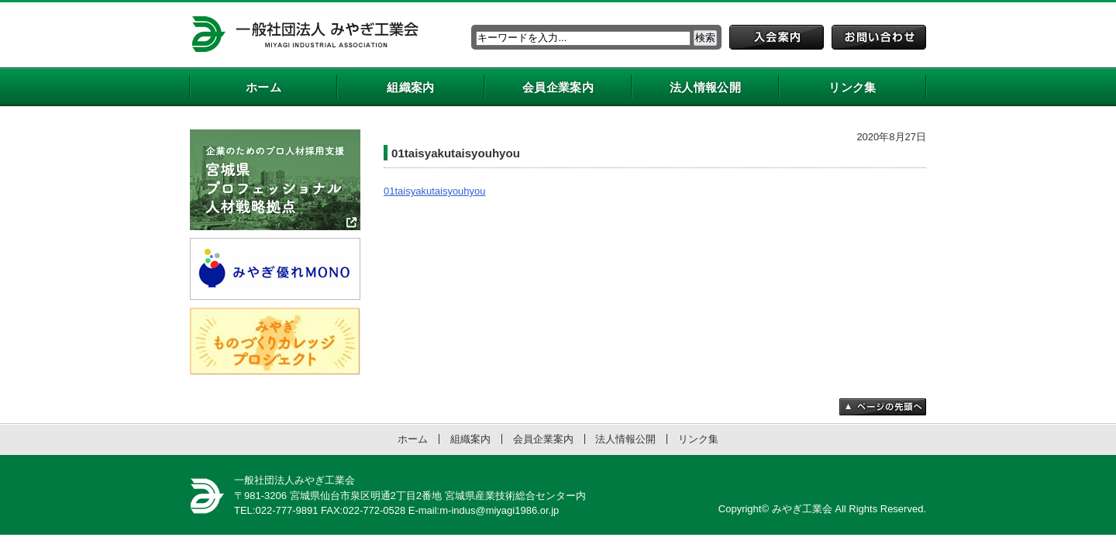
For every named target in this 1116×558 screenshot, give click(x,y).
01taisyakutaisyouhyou (435, 191)
